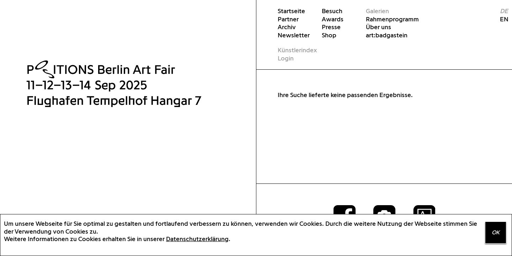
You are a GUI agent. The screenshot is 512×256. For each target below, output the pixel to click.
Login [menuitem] (286, 58)
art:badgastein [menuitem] (386, 35)
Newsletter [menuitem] (294, 35)
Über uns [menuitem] (378, 27)
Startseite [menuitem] (291, 11)
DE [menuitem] (504, 11)
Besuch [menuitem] (332, 11)
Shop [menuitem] (329, 35)
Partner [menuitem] (288, 19)
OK (496, 232)
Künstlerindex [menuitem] (297, 50)
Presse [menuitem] (331, 27)
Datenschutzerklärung (197, 238)
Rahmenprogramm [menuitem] (387, 19)
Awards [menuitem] (332, 19)
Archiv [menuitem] (287, 27)
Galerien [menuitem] (377, 11)
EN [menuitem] (501, 19)
